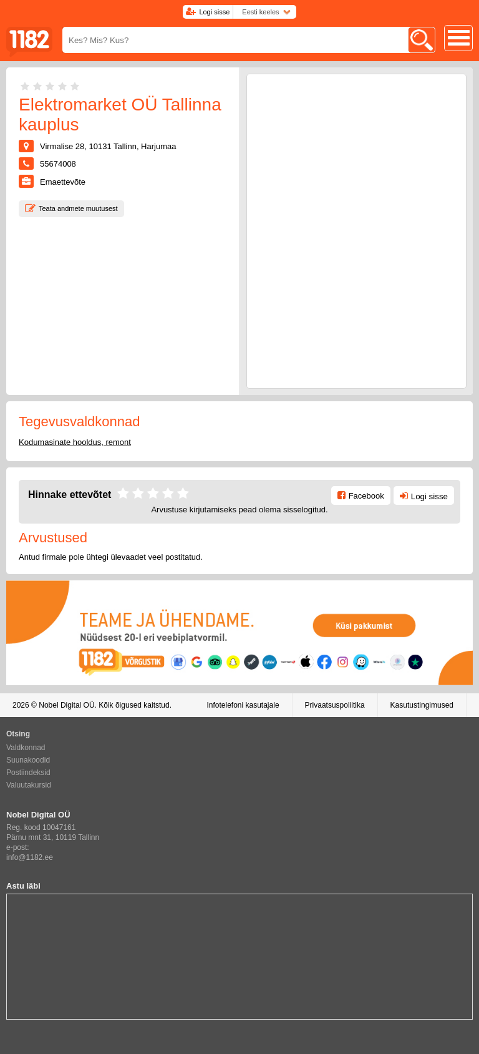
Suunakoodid (28, 760)
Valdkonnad (26, 747)
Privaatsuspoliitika (335, 705)
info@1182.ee (29, 857)
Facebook (366, 495)
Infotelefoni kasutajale (242, 705)
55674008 (58, 163)
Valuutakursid (28, 785)
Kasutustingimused (421, 705)
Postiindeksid (28, 772)
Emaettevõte (62, 182)
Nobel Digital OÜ (66, 705)
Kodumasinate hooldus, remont (75, 442)
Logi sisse (214, 12)
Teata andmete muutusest (78, 208)
